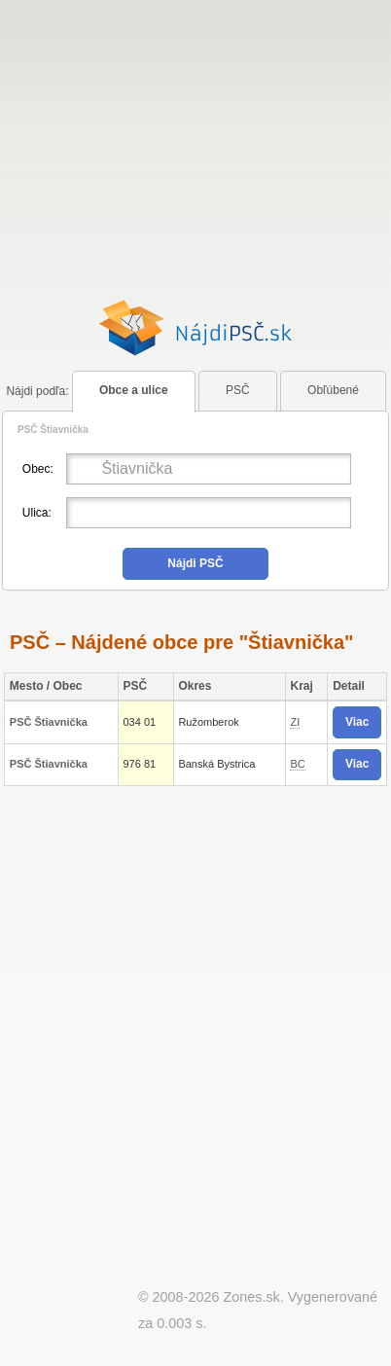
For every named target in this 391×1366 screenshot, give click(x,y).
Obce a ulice (133, 390)
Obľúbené (333, 390)
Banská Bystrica (216, 764)
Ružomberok (208, 722)
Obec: (37, 469)
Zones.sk (251, 1297)
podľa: (37, 391)
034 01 (139, 722)
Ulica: (37, 513)
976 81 (139, 764)
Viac (357, 722)
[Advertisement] (195, 158)
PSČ (238, 390)
